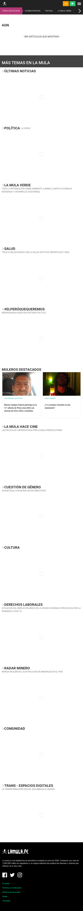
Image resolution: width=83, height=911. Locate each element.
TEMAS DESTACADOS (11, 11)
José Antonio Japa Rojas (13, 398)
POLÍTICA (49, 11)
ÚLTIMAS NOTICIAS (32, 11)
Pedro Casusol (50, 398)
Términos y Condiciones (11, 888)
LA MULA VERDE (64, 11)
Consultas (6, 901)
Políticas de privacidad (11, 892)
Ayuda (4, 896)
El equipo (6, 883)
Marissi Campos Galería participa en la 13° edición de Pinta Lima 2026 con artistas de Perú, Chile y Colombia (20, 408)
